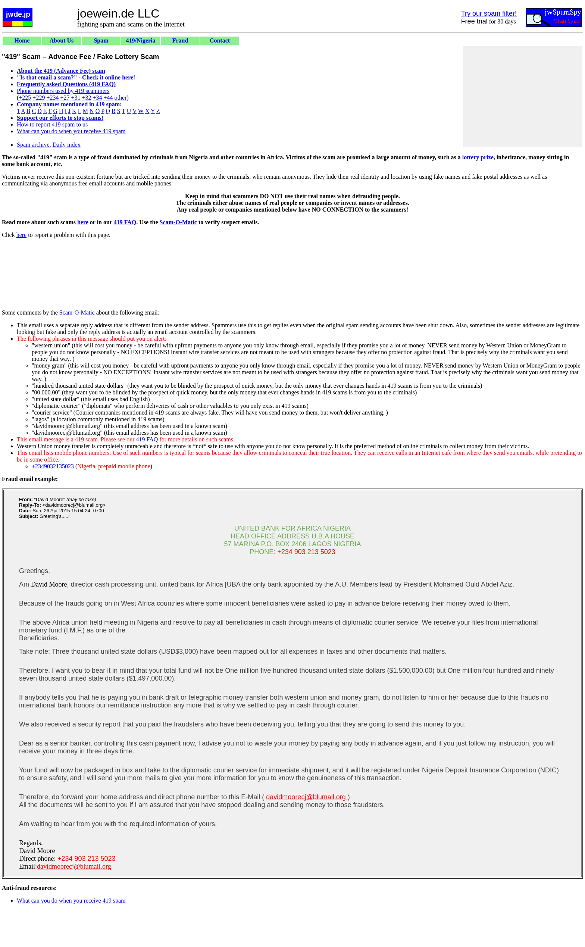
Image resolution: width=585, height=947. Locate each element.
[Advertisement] (523, 96)
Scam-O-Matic (178, 222)
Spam (101, 40)
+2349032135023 (53, 466)
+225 (25, 97)
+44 (108, 97)
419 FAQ (125, 222)
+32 (86, 97)
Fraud (180, 40)
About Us (61, 40)
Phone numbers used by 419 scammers (63, 91)
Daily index (67, 144)
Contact (220, 40)
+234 (52, 97)
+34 (97, 97)
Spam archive (33, 144)
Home (22, 40)
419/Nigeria (140, 40)
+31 (75, 97)
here (82, 222)
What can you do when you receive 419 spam (71, 131)
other (121, 97)
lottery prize (478, 157)
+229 (38, 97)
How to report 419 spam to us (52, 124)
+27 (64, 97)
